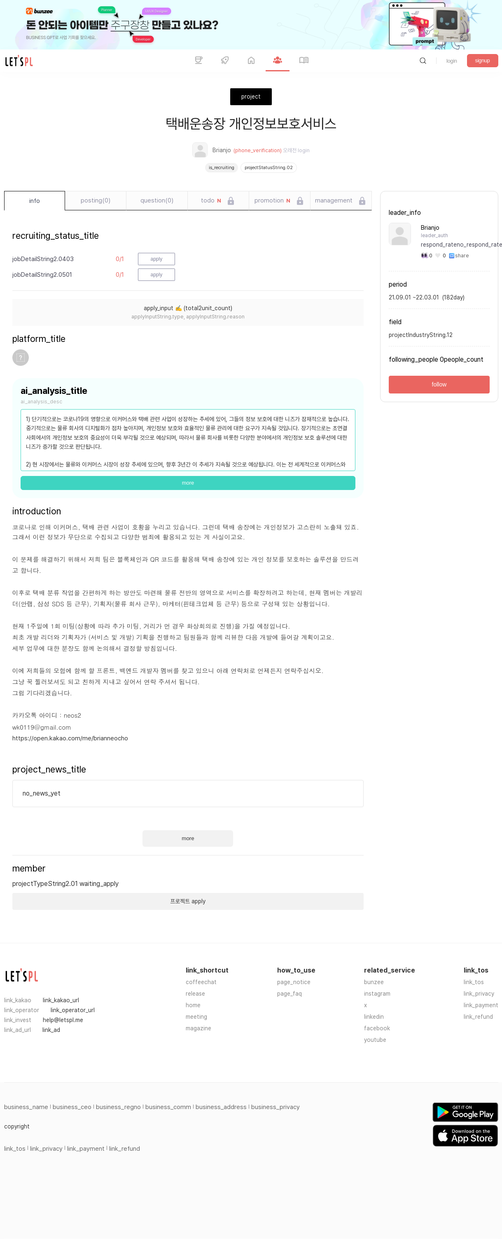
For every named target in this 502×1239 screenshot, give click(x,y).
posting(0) (95, 200)
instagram (377, 993)
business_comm (168, 1107)
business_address (221, 1107)
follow (439, 384)
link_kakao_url (61, 1000)
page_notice (294, 982)
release (195, 993)
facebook (377, 1028)
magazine (198, 1028)
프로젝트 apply (187, 901)
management (334, 200)
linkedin (374, 1016)
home (193, 1005)
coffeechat (201, 982)
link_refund (478, 1016)
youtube (375, 1039)
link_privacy (479, 993)
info (34, 201)
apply (157, 259)
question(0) (156, 200)
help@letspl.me (63, 1020)
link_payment (481, 1005)
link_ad (51, 1030)
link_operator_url (73, 1010)
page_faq (289, 993)
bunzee (374, 982)
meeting (196, 1016)
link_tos (474, 982)
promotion (272, 201)
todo (211, 201)
